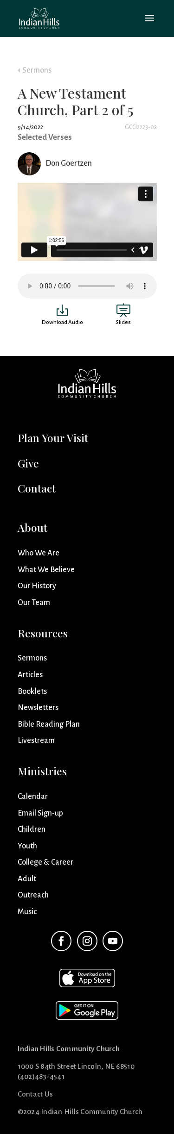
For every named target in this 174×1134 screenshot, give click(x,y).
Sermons (37, 70)
